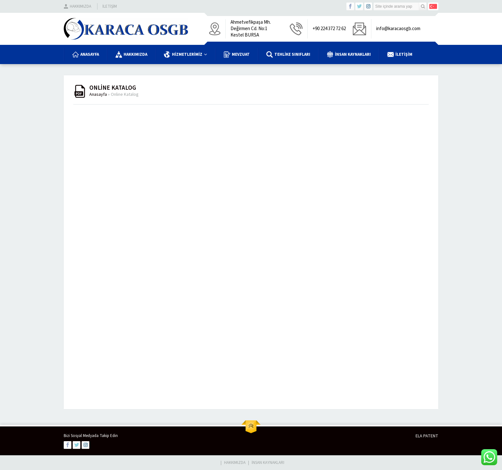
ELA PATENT (427, 436)
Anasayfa (98, 94)
